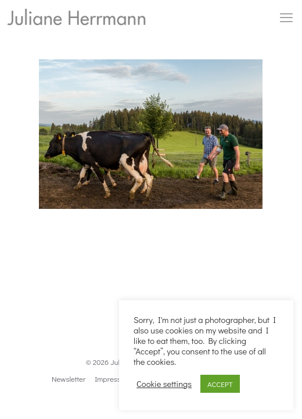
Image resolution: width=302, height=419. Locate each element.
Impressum (113, 379)
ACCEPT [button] (220, 384)
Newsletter (68, 379)
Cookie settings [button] (164, 384)
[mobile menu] (286, 17)
